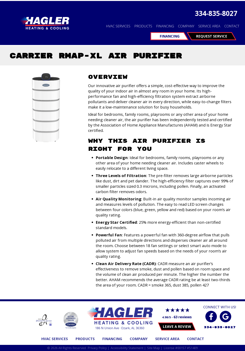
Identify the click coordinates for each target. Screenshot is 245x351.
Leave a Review (177, 326)
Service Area (209, 26)
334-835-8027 (216, 13)
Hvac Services (54, 338)
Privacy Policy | (98, 348)
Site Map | (154, 348)
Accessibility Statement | (128, 348)
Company (186, 26)
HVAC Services (118, 26)
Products (143, 26)
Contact (231, 26)
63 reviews (183, 317)
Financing (165, 26)
